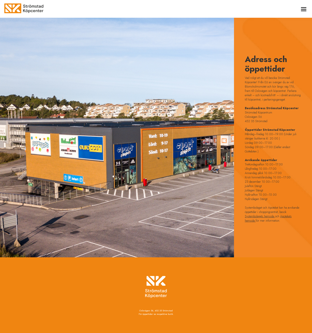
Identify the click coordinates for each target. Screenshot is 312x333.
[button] (304, 9)
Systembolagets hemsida (260, 216)
